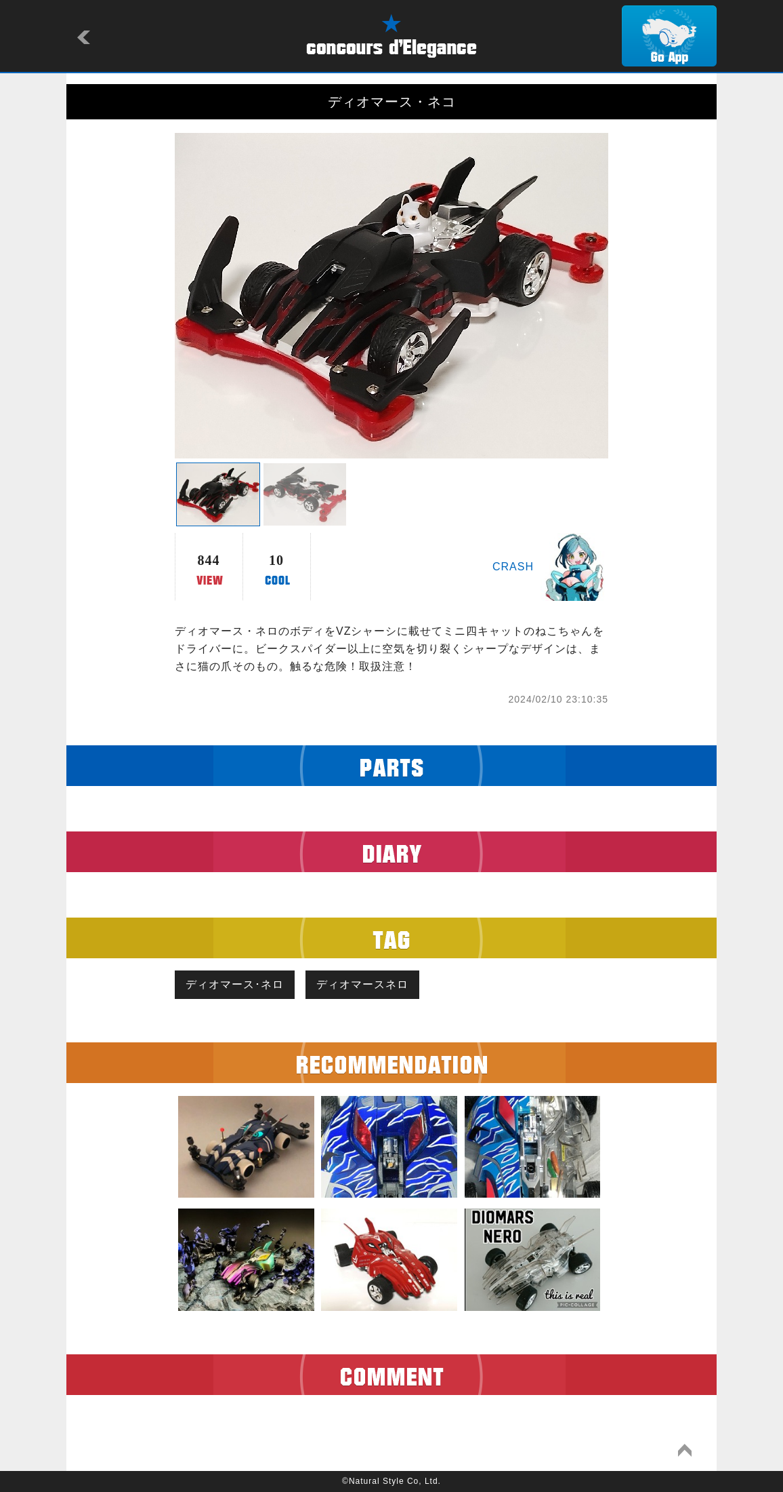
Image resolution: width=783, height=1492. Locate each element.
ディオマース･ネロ (235, 984)
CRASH (513, 566)
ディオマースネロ (362, 984)
